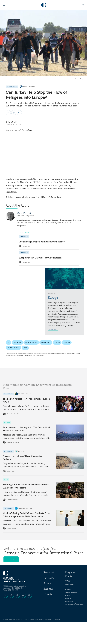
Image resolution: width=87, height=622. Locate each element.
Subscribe (11, 559)
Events (68, 576)
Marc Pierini (12, 122)
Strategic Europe (24, 394)
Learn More (53, 329)
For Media (69, 601)
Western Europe (13, 348)
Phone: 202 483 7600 (10, 590)
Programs (70, 572)
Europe (57, 342)
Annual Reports (71, 592)
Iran (25, 348)
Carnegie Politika (25, 508)
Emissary (21, 451)
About (47, 583)
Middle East (45, 342)
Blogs (68, 580)
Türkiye (67, 342)
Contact (68, 590)
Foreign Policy (31, 342)
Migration (17, 342)
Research (49, 572)
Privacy (68, 598)
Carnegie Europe (29, 87)
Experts (48, 588)
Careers (68, 595)
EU (8, 342)
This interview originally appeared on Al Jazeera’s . (34, 197)
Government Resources (74, 604)
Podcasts (69, 584)
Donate (48, 594)
